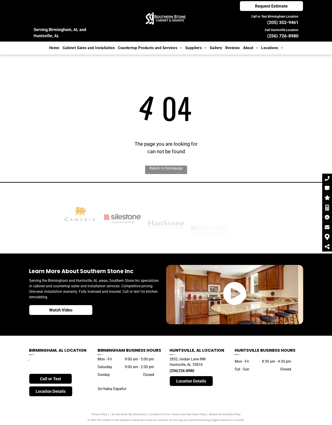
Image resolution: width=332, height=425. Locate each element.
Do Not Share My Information (129, 414)
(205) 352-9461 (282, 22)
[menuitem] (54, 48)
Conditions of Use (159, 414)
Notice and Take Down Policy (189, 414)
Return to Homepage (166, 168)
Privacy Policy (99, 414)
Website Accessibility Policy (224, 414)
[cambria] (80, 230)
